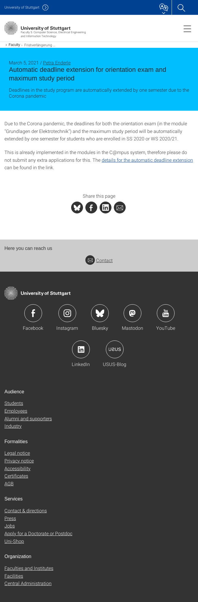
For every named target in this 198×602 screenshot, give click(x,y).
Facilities (13, 576)
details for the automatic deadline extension (147, 160)
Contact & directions (25, 510)
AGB (9, 483)
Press (10, 518)
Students (13, 403)
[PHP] (91, 207)
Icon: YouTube (166, 313)
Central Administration (28, 583)
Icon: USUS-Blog (115, 349)
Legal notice (17, 453)
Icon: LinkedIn (81, 349)
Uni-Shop (14, 541)
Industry (13, 426)
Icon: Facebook (33, 313)
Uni (21, 7)
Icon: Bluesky (100, 313)
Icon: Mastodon (132, 313)
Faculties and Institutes (28, 568)
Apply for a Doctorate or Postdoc (38, 533)
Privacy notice (19, 460)
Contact (99, 260)
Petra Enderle (57, 62)
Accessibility (17, 468)
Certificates (16, 476)
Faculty (14, 45)
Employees (15, 411)
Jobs (9, 525)
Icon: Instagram (67, 313)
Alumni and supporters (28, 418)
